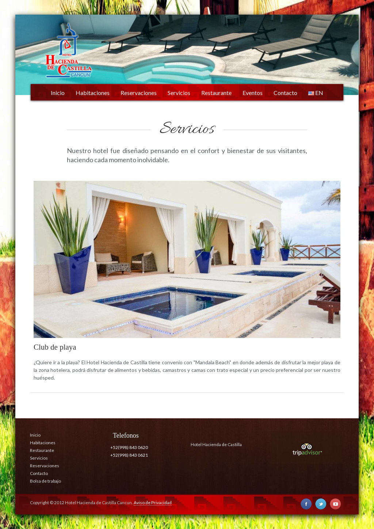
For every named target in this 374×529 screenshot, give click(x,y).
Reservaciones (139, 92)
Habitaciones (93, 92)
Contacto (285, 92)
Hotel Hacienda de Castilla (216, 444)
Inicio (58, 92)
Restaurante (216, 92)
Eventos (253, 92)
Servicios (179, 92)
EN (315, 92)
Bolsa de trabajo (45, 481)
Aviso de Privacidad (153, 502)
